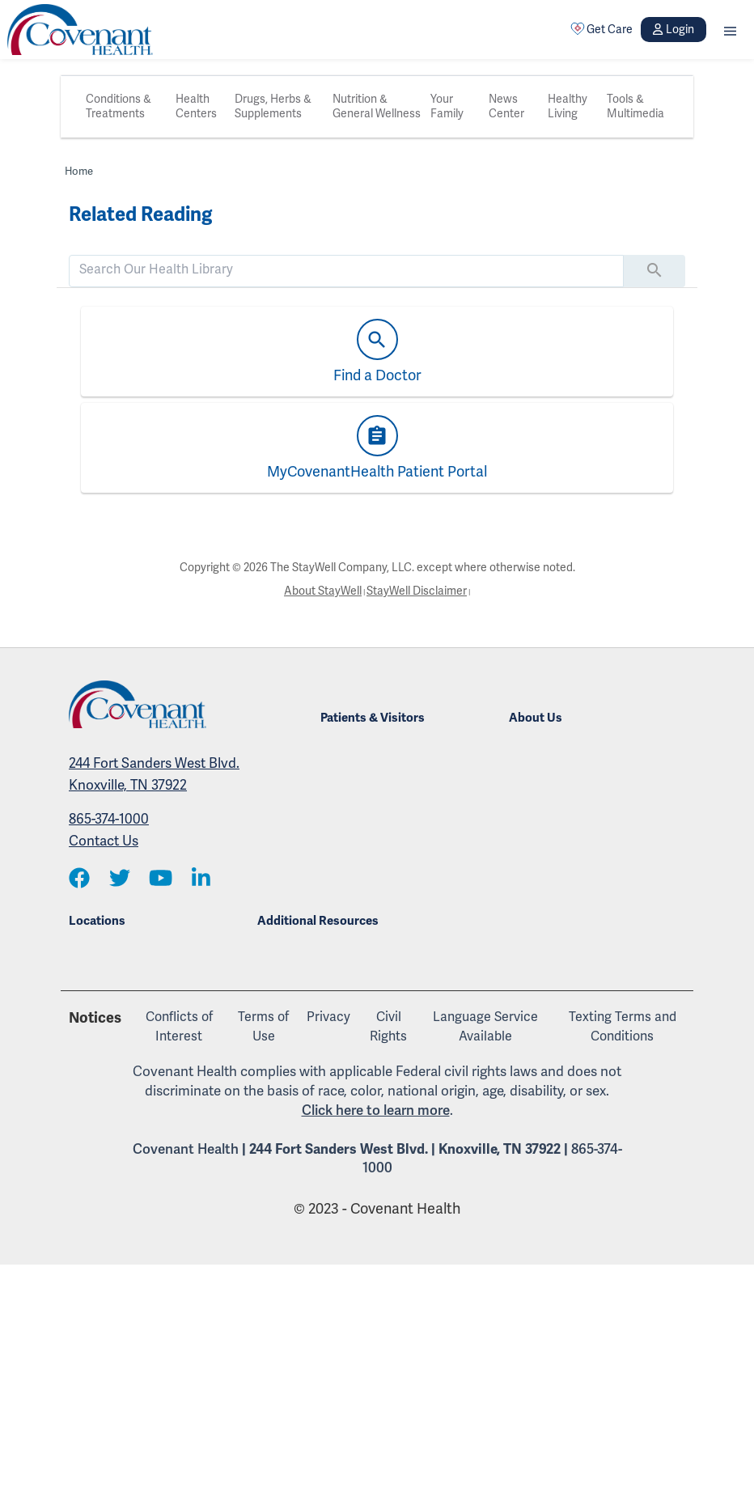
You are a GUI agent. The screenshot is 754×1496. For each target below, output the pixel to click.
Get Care (601, 29)
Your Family (447, 106)
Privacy (328, 1017)
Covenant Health (186, 1149)
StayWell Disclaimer (416, 591)
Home (79, 171)
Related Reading (140, 214)
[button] (730, 29)
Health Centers (196, 106)
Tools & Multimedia (635, 106)
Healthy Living (567, 106)
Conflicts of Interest (179, 1027)
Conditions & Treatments (118, 106)
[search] (346, 269)
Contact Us (103, 841)
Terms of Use (263, 1027)
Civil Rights (388, 1027)
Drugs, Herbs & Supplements (273, 106)
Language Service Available (485, 1027)
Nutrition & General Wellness (377, 106)
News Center (506, 106)
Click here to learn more (376, 1110)
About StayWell (323, 591)
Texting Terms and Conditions (622, 1027)
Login (673, 29)
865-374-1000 (109, 819)
